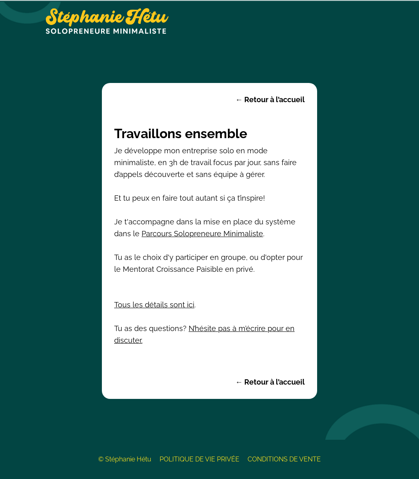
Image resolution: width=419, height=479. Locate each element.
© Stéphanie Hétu (124, 459)
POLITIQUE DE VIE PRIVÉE (199, 459)
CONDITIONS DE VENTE (284, 459)
